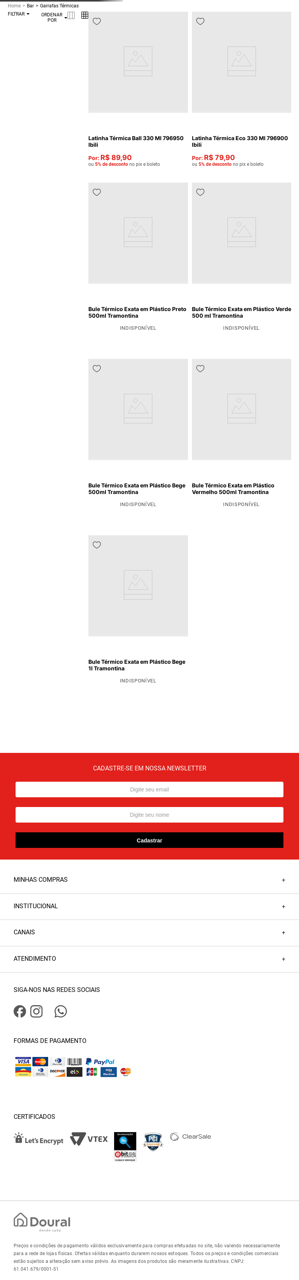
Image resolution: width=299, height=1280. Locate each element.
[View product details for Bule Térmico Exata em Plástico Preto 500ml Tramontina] (138, 257)
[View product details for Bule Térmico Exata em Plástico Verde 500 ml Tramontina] (242, 257)
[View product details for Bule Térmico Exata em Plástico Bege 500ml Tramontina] (138, 433)
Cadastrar (149, 840)
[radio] (71, 15)
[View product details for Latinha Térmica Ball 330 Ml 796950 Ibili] (138, 89)
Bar (30, 6)
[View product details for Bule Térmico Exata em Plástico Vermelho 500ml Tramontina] (242, 433)
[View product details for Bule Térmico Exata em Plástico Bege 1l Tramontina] (138, 609)
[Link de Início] (17, 6)
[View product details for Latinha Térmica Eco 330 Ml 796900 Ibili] (242, 89)
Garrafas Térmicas (59, 6)
